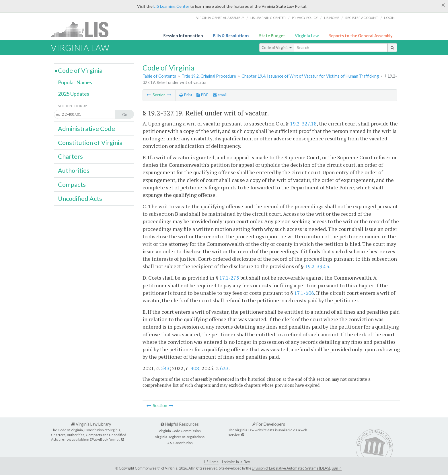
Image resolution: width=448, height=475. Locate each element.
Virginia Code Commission (180, 431)
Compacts (72, 184)
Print (185, 95)
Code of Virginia (277, 47)
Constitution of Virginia (90, 142)
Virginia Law (307, 35)
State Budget (272, 35)
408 (194, 368)
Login (389, 17)
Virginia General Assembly (220, 17)
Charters (70, 156)
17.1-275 (229, 277)
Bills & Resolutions (231, 35)
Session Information (183, 35)
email (220, 95)
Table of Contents (159, 76)
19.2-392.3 (317, 266)
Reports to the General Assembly (360, 35)
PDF (202, 95)
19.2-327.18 (303, 123)
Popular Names (75, 82)
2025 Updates (73, 94)
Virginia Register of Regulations (179, 437)
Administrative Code (86, 128)
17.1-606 (304, 292)
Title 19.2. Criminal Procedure (209, 76)
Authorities (73, 170)
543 (165, 368)
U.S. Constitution (180, 443)
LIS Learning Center (171, 6)
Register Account (361, 17)
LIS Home (211, 462)
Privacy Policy (305, 17)
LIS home (331, 17)
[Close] (443, 5)
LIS (83, 29)
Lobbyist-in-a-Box (236, 462)
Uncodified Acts (80, 198)
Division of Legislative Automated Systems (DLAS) (291, 468)
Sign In (337, 468)
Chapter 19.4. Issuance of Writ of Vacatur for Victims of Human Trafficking (310, 76)
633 (224, 368)
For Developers (268, 424)
